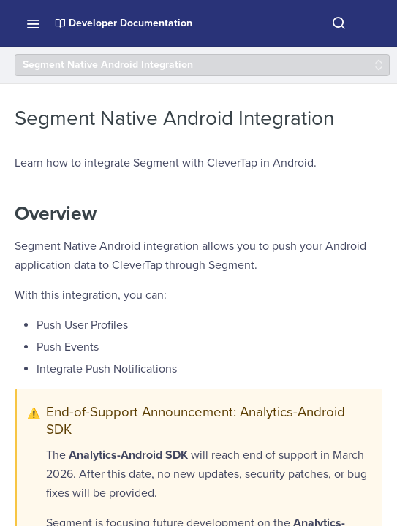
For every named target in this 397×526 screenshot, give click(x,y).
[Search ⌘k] (338, 23)
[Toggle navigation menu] (33, 23)
